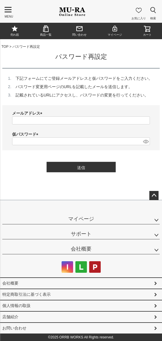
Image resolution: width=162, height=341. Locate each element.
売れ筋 (14, 30)
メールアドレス (28, 113)
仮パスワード (26, 134)
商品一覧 (46, 30)
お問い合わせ (14, 328)
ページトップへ (154, 195)
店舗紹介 (10, 317)
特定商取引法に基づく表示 (26, 294)
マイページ (115, 30)
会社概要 (81, 249)
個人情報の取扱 (16, 305)
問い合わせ (79, 30)
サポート (81, 234)
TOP (4, 47)
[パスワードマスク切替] (146, 141)
